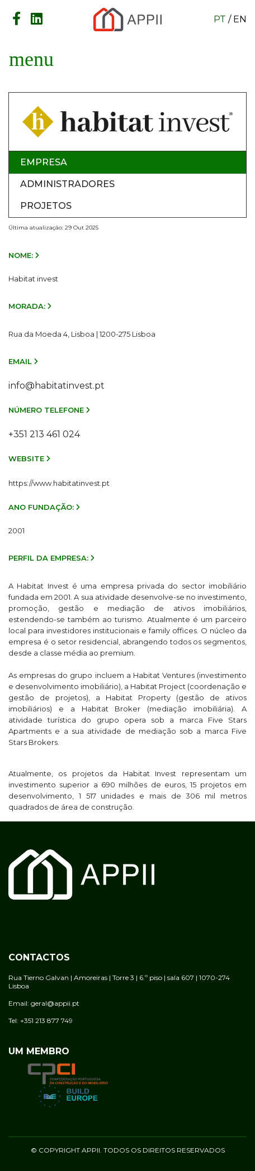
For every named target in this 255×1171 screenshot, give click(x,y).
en (240, 19)
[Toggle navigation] (31, 59)
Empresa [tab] (43, 162)
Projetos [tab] (46, 205)
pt (220, 19)
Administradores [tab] (67, 184)
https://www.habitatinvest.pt (59, 483)
